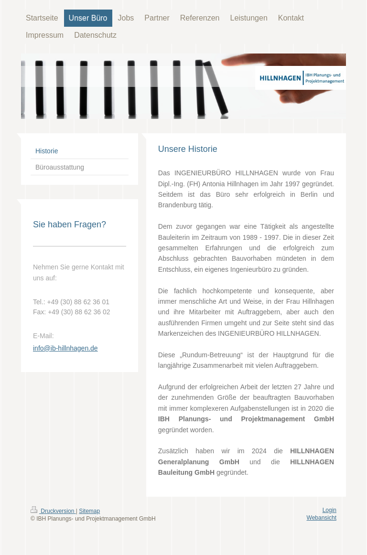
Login (329, 510)
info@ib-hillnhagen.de (65, 348)
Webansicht (321, 517)
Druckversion (53, 511)
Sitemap (89, 511)
